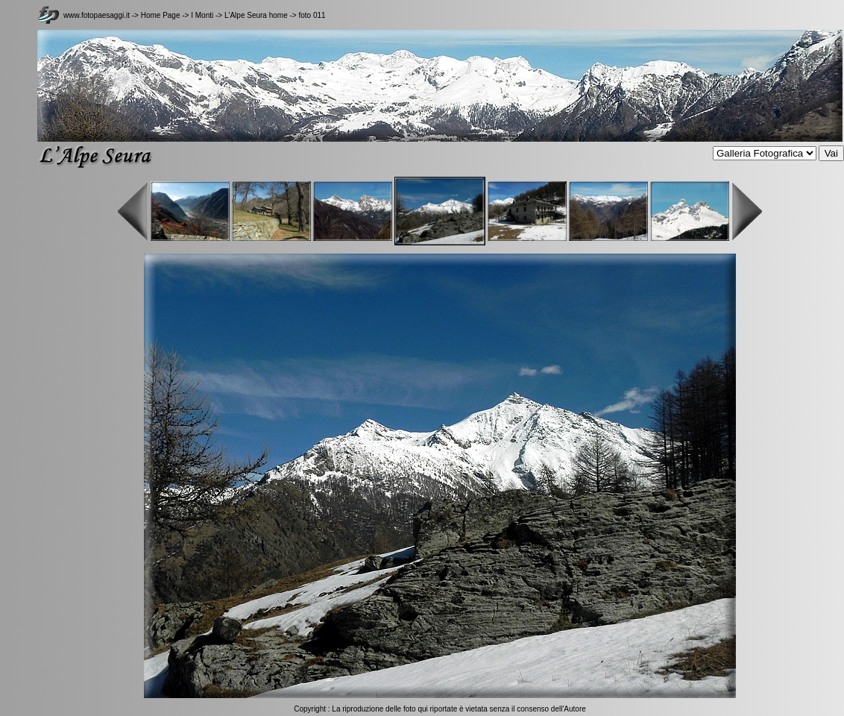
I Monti (202, 15)
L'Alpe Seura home (256, 15)
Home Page (160, 15)
